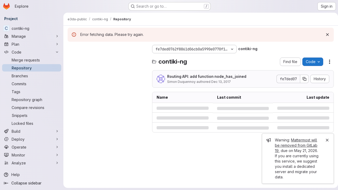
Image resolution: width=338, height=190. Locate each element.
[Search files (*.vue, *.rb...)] (107, 59)
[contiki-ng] (31, 28)
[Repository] (31, 68)
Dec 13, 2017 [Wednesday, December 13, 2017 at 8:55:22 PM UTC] (221, 82)
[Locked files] (31, 123)
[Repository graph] (31, 99)
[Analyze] (31, 163)
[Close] (325, 140)
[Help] (31, 174)
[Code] (31, 52)
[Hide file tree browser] (72, 49)
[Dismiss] (325, 34)
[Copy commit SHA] (302, 79)
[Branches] (31, 75)
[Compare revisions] (31, 107)
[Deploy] (31, 139)
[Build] (31, 131)
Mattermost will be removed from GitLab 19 (294, 145)
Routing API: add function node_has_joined (206, 76)
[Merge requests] (31, 60)
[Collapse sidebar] (31, 183)
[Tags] (31, 91)
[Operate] (31, 147)
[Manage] (31, 36)
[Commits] (31, 83)
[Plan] (31, 44)
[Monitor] (31, 155)
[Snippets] (31, 115)
